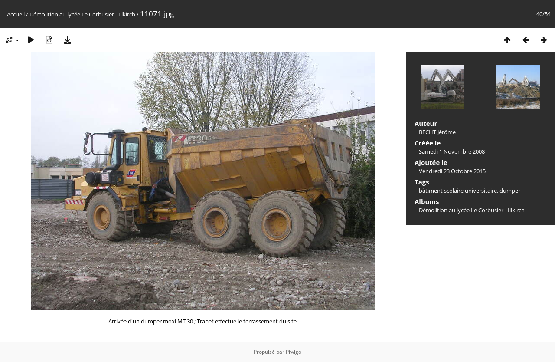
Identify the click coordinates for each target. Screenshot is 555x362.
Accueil (16, 14)
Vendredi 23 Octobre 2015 (452, 171)
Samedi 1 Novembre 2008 (452, 151)
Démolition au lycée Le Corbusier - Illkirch (82, 14)
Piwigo (293, 351)
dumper (510, 190)
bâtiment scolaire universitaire (458, 190)
